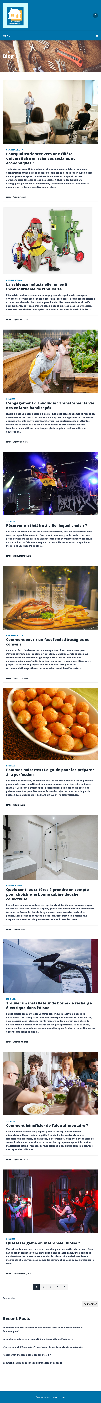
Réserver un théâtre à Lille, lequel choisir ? (46, 525)
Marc (8, 197)
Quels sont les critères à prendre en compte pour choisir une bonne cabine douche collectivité (47, 894)
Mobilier (11, 999)
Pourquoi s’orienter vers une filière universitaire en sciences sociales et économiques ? (40, 158)
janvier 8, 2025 (20, 442)
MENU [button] (50, 35)
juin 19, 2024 (19, 805)
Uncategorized (14, 150)
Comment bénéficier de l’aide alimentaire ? (47, 1125)
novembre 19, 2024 (22, 556)
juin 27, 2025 (19, 197)
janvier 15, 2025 (21, 319)
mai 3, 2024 (19, 929)
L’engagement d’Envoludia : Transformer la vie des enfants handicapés (50, 405)
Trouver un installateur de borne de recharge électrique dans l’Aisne (49, 1005)
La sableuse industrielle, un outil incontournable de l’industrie (37, 286)
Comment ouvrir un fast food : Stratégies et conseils (47, 641)
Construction (14, 280)
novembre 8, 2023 (22, 1273)
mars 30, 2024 (20, 1042)
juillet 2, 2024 (20, 678)
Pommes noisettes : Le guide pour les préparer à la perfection (50, 772)
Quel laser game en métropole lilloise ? (43, 1243)
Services (10, 399)
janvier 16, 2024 (21, 1159)
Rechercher (9, 1298)
